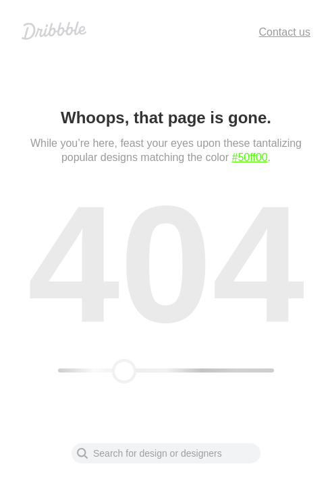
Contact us (284, 32)
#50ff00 (250, 157)
